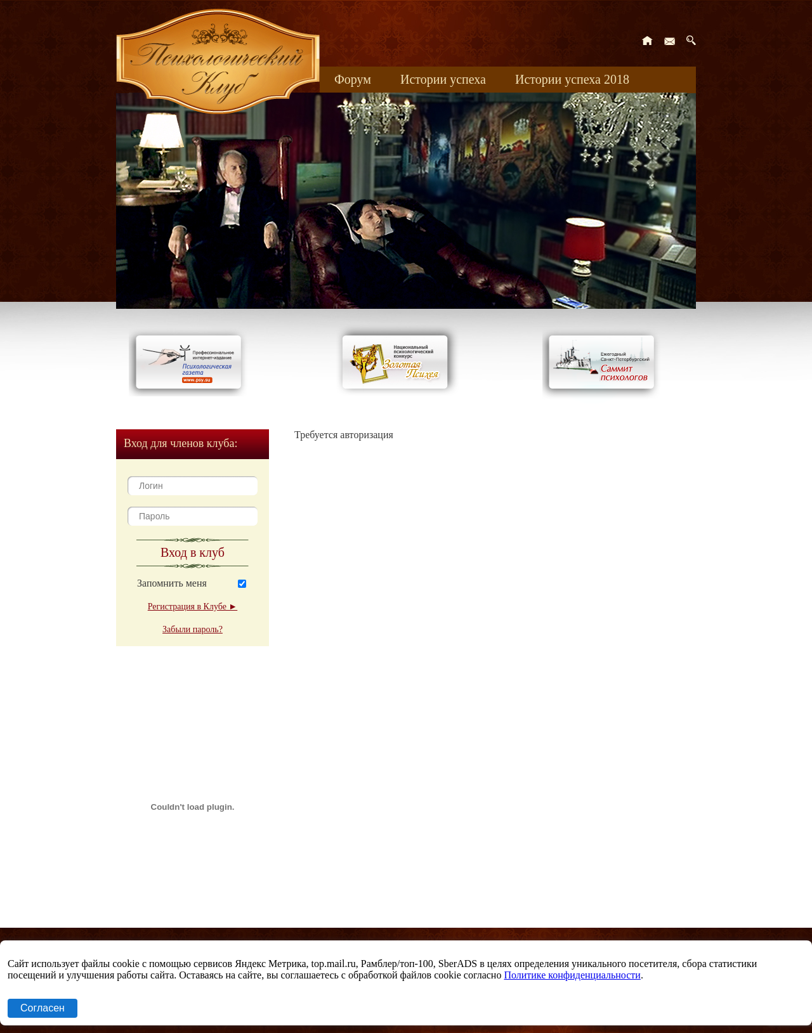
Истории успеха (443, 79)
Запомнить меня (172, 583)
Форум (352, 79)
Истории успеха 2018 (572, 79)
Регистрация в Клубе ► (192, 606)
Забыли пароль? (192, 629)
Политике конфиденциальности (572, 975)
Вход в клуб (192, 552)
